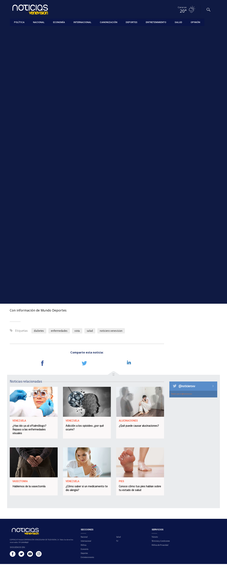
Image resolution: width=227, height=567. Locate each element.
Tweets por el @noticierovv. (181, 397)
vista (77, 333)
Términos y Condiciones (161, 544)
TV (117, 544)
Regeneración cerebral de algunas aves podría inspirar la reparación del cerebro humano (195, 126)
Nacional (84, 540)
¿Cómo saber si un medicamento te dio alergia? (87, 491)
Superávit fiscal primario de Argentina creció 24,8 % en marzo (196, 162)
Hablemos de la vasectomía (28, 489)
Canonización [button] (108, 22)
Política (83, 548)
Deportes (84, 556)
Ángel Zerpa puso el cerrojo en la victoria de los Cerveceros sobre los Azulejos (196, 90)
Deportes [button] (131, 22)
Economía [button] (59, 22)
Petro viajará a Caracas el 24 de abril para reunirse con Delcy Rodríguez (195, 145)
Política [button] (19, 22)
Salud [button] (178, 22)
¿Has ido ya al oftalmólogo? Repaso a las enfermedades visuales (29, 432)
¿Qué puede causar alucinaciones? (139, 429)
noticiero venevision (111, 333)
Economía (84, 552)
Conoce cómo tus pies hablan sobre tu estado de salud (140, 491)
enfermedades (59, 333)
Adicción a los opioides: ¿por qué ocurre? (85, 431)
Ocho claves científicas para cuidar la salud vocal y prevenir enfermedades (196, 108)
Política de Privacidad (160, 548)
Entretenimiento (87, 560)
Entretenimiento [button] (156, 22)
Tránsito (155, 540)
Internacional (86, 544)
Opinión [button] (195, 22)
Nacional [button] (39, 22)
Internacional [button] (82, 22)
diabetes (39, 333)
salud (90, 333)
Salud (12, 30)
